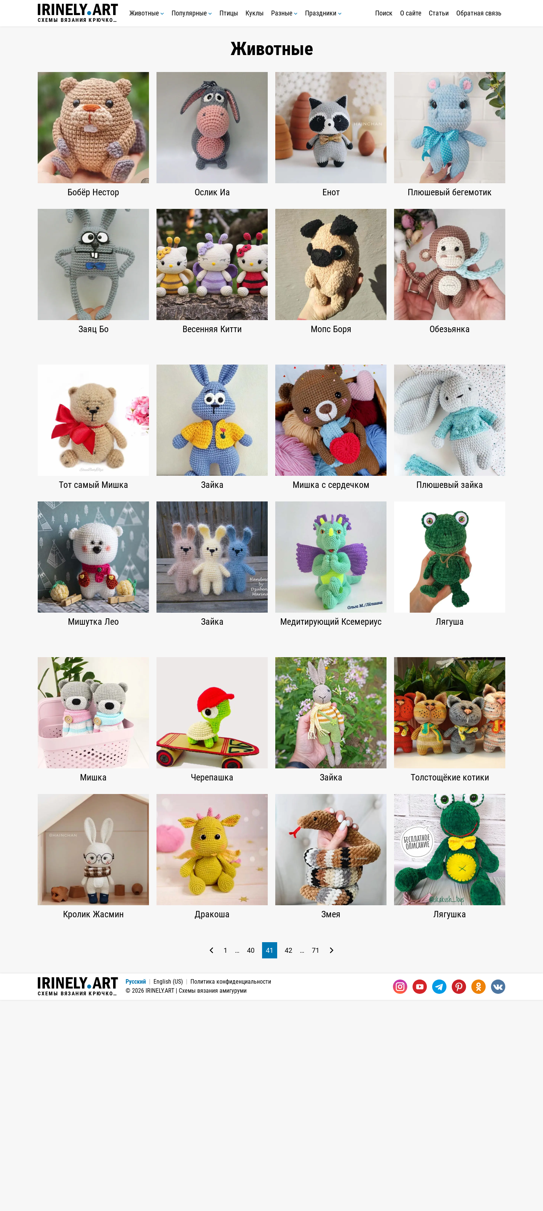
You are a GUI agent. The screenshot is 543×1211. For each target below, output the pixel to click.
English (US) (168, 1192)
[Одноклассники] (478, 1198)
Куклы (254, 13)
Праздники (323, 13)
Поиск (384, 13)
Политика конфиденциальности (230, 1192)
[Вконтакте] (498, 1198)
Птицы (228, 13)
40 (251, 1161)
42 (288, 1161)
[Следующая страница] (331, 1161)
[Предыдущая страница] (211, 1161)
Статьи (439, 13)
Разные (284, 13)
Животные (146, 13)
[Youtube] (420, 1198)
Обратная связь (479, 13)
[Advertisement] (271, 402)
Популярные (192, 13)
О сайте (410, 13)
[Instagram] (400, 1198)
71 (315, 1161)
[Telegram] (439, 1198)
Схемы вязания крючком (78, 13)
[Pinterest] (459, 1198)
